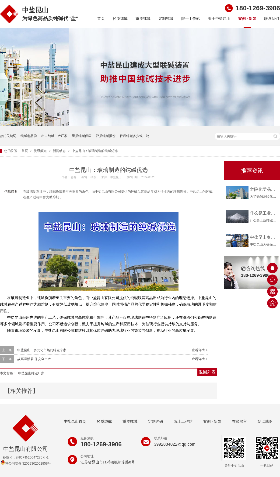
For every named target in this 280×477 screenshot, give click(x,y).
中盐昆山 (116, 177)
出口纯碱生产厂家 (54, 136)
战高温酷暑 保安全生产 (34, 359)
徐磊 (74, 177)
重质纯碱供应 (81, 136)
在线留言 (239, 421)
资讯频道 (41, 151)
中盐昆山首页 (75, 421)
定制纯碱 (165, 19)
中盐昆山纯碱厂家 (31, 373)
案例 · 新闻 (247, 19)
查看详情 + (200, 350)
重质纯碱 (143, 19)
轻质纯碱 (120, 19)
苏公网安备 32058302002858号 (25, 463)
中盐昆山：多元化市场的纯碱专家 (41, 350)
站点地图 (265, 421)
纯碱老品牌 (29, 136)
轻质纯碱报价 (106, 136)
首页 (101, 19)
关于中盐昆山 (219, 19)
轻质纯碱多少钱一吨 (134, 136)
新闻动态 (60, 151)
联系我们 (271, 19)
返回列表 (207, 372)
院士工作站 (190, 19)
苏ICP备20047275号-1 (32, 457)
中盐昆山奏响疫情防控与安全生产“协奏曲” (264, 237)
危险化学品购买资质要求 (264, 189)
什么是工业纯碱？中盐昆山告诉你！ (264, 213)
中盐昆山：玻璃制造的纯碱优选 (95, 151)
